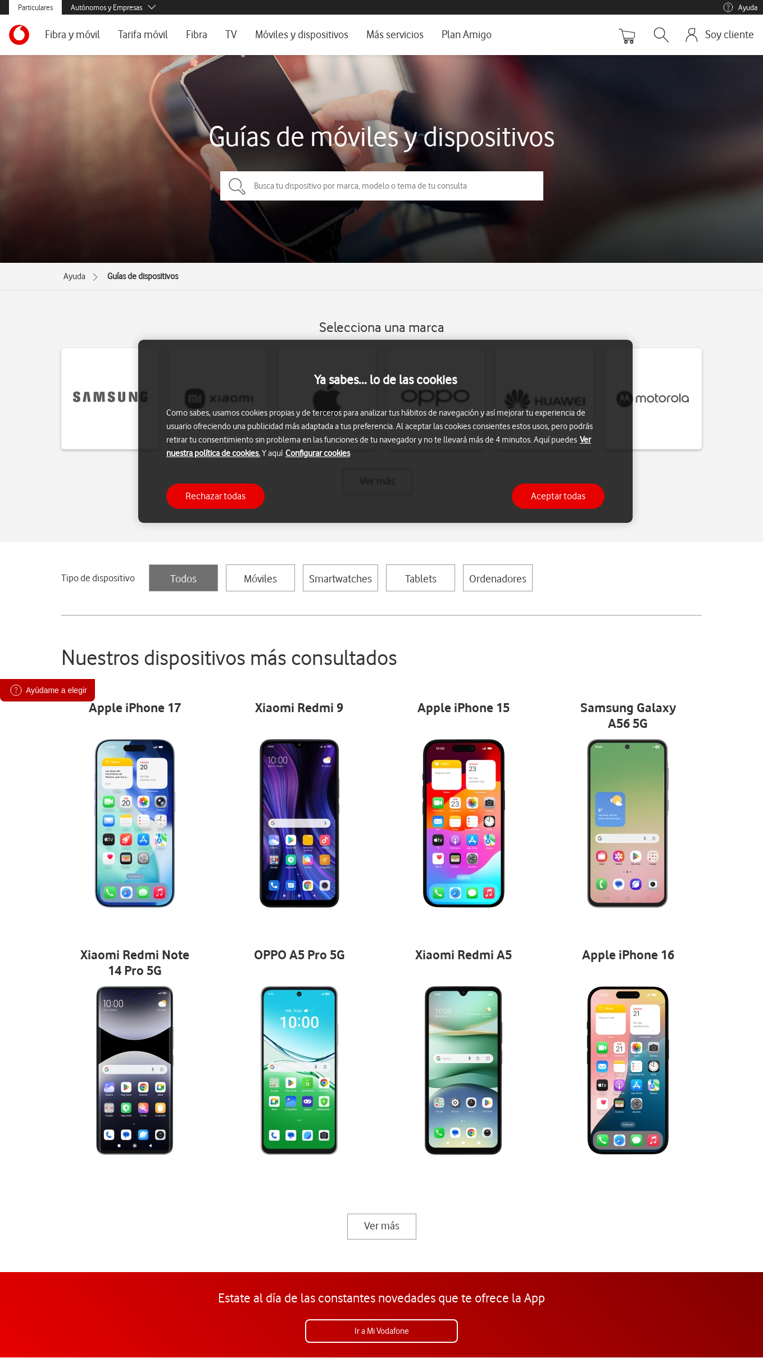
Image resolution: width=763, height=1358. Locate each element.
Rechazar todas (215, 496)
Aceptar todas (558, 496)
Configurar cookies (317, 453)
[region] (385, 431)
